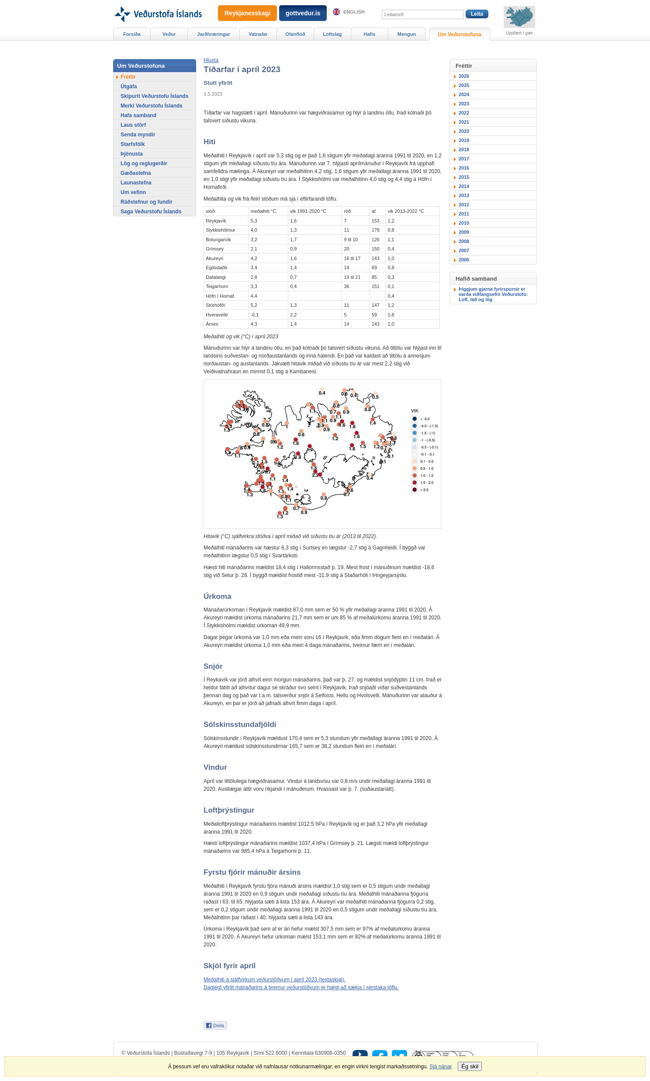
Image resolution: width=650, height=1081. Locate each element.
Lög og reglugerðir (144, 163)
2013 (464, 195)
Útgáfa (129, 86)
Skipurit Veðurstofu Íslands (154, 96)
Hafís (370, 34)
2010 (464, 223)
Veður (169, 34)
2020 (464, 131)
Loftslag (332, 34)
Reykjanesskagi (247, 13)
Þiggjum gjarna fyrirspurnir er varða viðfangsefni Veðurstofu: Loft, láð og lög (493, 294)
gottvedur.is (303, 13)
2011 (464, 213)
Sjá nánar (440, 1067)
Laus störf (133, 125)
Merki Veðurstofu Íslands (152, 106)
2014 (464, 186)
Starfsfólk (133, 144)
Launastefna (136, 183)
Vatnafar (258, 34)
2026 (464, 76)
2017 (464, 158)
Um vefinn (133, 192)
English (354, 11)
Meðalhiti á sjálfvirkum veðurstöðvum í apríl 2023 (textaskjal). (275, 980)
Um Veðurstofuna (459, 34)
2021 (464, 122)
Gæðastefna (136, 173)
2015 (464, 177)
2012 (464, 204)
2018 (464, 149)
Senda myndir (138, 135)
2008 (464, 241)
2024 (464, 94)
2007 (464, 250)
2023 (464, 103)
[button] (211, 60)
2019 (464, 140)
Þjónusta (132, 154)
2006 (464, 259)
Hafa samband (138, 115)
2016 (464, 167)
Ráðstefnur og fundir (147, 202)
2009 (464, 232)
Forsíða (132, 34)
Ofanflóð (295, 34)
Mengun (407, 34)
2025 (464, 85)
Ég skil (469, 1066)
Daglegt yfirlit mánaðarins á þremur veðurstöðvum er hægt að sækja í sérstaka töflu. (301, 987)
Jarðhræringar (213, 34)
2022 (464, 112)
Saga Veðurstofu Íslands (151, 212)
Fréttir (128, 77)
